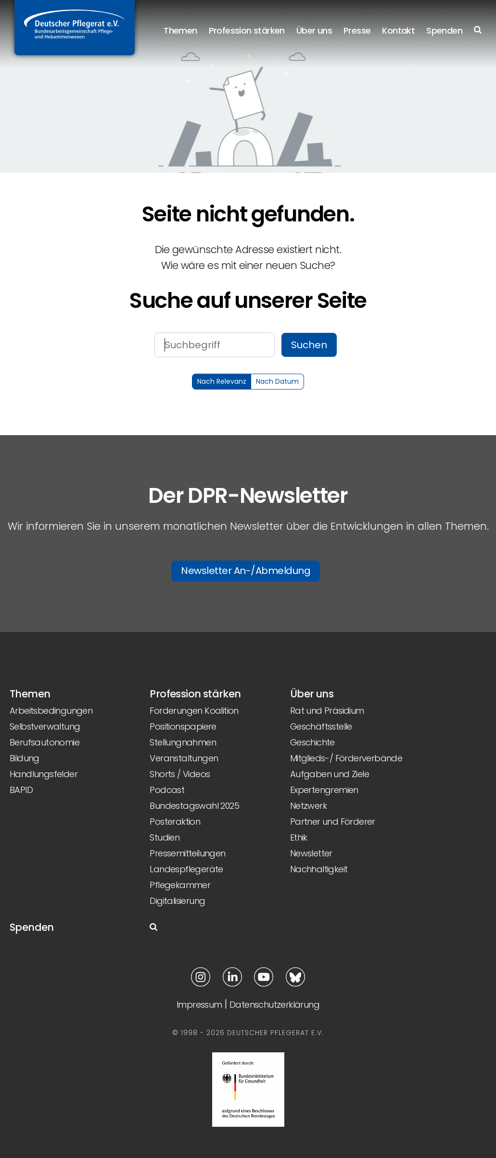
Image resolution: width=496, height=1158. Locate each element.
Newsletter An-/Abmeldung (245, 570)
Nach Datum (277, 381)
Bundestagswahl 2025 (194, 806)
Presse (356, 30)
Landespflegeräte (186, 869)
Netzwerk (308, 806)
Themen (180, 30)
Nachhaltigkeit (319, 869)
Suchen (309, 345)
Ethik (298, 837)
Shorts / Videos (180, 774)
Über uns (314, 30)
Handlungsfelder (43, 774)
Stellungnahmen (183, 742)
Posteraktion (175, 822)
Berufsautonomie (44, 742)
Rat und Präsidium (327, 711)
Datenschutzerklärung (274, 1005)
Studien (164, 837)
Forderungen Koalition (194, 711)
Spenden (444, 30)
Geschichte (312, 742)
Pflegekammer (180, 885)
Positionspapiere (183, 726)
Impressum (199, 1005)
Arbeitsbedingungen (51, 711)
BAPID (21, 790)
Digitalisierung (177, 901)
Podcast (167, 790)
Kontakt (398, 30)
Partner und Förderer (332, 822)
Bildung (24, 758)
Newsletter (311, 853)
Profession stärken (247, 30)
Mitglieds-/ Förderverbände (346, 758)
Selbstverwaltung (45, 726)
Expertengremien (324, 790)
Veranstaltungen (184, 758)
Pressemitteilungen (187, 853)
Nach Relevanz (221, 381)
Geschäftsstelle (321, 726)
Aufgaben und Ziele (329, 774)
